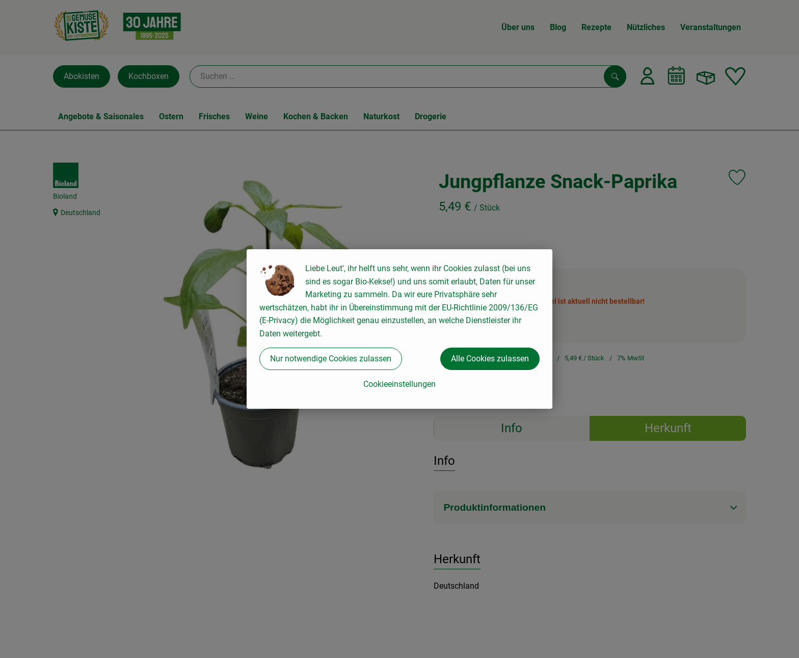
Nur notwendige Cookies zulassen (330, 358)
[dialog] (399, 329)
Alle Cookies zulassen (490, 358)
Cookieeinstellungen (399, 384)
